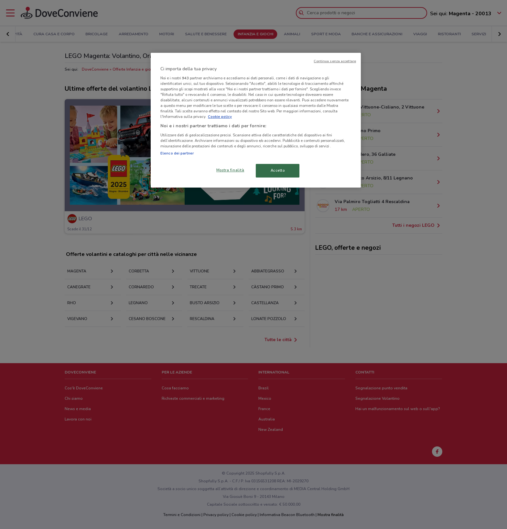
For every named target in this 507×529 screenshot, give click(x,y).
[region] (256, 120)
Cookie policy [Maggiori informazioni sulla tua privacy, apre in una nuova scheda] (220, 116)
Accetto (278, 170)
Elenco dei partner (177, 153)
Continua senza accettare (335, 61)
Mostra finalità (230, 170)
